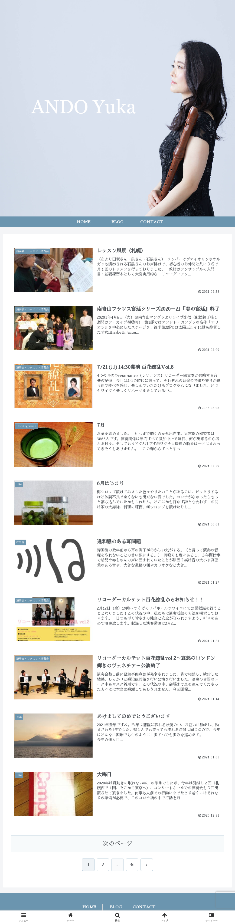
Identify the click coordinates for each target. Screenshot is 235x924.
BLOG (116, 907)
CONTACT (144, 907)
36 (132, 865)
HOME (89, 907)
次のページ (117, 844)
